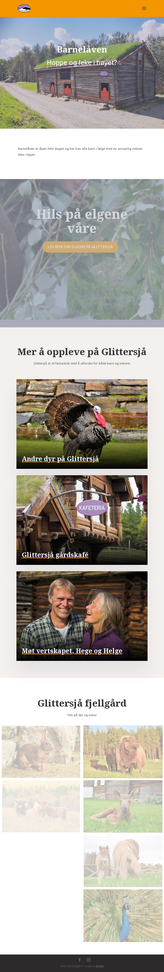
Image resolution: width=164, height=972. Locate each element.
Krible (100, 966)
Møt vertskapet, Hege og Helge (72, 650)
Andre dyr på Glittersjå (60, 458)
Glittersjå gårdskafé (55, 554)
